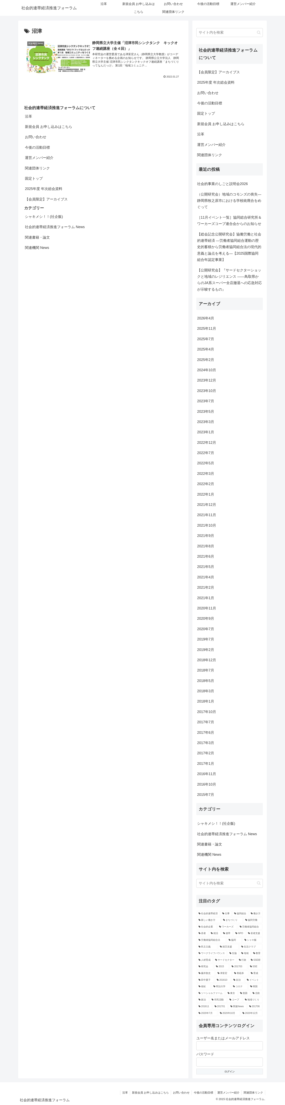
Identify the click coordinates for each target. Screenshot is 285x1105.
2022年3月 (205, 474)
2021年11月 (206, 515)
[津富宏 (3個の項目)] (224, 973)
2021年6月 (205, 556)
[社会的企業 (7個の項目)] (207, 927)
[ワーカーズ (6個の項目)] (227, 927)
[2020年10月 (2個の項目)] (229, 1013)
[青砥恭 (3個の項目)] (240, 973)
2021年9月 (205, 536)
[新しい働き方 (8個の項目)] (208, 920)
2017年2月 (205, 753)
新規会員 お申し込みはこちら (48, 127)
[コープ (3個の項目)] (235, 1000)
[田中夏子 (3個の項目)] (205, 980)
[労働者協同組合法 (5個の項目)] (211, 940)
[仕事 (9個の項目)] (226, 914)
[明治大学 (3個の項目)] (221, 987)
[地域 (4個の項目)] (245, 953)
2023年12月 (206, 380)
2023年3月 (205, 422)
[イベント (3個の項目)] (253, 980)
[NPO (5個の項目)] (239, 933)
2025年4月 (205, 349)
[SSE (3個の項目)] (255, 967)
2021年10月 (206, 525)
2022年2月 (205, 484)
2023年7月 (205, 401)
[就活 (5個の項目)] (214, 933)
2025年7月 (205, 339)
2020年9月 (205, 618)
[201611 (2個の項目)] (204, 1007)
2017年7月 (205, 722)
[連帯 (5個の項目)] (227, 933)
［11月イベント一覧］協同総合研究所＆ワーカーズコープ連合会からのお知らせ (229, 220)
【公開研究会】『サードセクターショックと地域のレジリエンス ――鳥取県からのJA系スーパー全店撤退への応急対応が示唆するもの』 (229, 279)
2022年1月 (205, 494)
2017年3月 (205, 743)
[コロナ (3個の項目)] (239, 987)
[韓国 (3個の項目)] (255, 987)
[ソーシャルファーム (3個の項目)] (211, 993)
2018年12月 (206, 660)
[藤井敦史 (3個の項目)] (206, 973)
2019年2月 (205, 650)
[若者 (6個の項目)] (202, 933)
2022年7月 (205, 453)
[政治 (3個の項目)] (203, 1000)
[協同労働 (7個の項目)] (252, 920)
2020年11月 (206, 608)
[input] (229, 32)
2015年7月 (205, 795)
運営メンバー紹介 (39, 158)
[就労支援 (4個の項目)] (228, 947)
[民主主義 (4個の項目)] (207, 947)
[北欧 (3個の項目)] (256, 993)
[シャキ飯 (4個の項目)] (252, 940)
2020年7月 (205, 629)
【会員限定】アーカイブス (46, 199)
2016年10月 (206, 784)
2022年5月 (205, 463)
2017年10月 (206, 712)
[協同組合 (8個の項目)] (240, 914)
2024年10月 (206, 370)
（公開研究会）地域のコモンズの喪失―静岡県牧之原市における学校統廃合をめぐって (229, 200)
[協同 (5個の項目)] (234, 940)
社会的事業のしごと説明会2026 (222, 184)
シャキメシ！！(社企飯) (44, 217)
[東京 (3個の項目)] (232, 993)
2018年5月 (205, 681)
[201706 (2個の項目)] (255, 1007)
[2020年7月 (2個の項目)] (207, 1013)
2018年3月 (205, 691)
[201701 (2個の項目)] (220, 1007)
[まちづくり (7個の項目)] (232, 920)
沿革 (28, 116)
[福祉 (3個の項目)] (204, 987)
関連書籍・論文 (37, 237)
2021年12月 (206, 505)
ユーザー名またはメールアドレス (223, 1038)
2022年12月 (206, 443)
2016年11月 (206, 774)
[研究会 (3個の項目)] (205, 967)
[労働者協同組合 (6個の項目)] (250, 927)
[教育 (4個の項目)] (256, 953)
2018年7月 (205, 670)
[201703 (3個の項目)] (238, 967)
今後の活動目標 (37, 147)
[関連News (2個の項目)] (237, 1007)
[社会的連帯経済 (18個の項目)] (208, 914)
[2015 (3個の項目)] (221, 967)
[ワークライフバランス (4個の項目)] (212, 953)
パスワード (205, 1054)
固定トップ (34, 178)
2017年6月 (205, 733)
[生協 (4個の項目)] (233, 953)
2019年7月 (205, 639)
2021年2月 (205, 587)
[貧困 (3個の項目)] (244, 993)
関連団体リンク (37, 168)
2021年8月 (205, 546)
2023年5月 (205, 412)
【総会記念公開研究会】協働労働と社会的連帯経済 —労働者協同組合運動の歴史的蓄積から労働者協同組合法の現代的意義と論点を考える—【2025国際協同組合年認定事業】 (229, 247)
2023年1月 (205, 432)
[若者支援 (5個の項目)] (254, 933)
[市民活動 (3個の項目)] (218, 1000)
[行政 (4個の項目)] (242, 960)
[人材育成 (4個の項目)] (205, 960)
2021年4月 (205, 577)
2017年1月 (205, 764)
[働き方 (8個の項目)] (255, 914)
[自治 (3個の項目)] (238, 980)
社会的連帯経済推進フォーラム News (55, 227)
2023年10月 (206, 391)
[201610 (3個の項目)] (223, 980)
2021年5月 (205, 567)
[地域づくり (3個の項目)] (252, 1000)
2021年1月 (205, 598)
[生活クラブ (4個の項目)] (250, 947)
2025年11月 (206, 329)
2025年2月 (205, 360)
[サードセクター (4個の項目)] (224, 960)
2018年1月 (205, 701)
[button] (258, 32)
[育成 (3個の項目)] (255, 973)
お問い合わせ (35, 137)
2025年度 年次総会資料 (43, 189)
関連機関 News (37, 248)
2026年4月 (205, 318)
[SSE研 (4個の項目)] (255, 960)
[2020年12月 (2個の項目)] (251, 1013)
